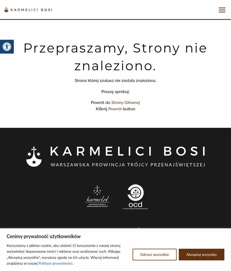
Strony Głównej (125, 102)
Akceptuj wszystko (201, 254)
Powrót (115, 108)
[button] (7, 47)
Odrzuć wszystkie (154, 254)
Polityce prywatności (55, 263)
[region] (115, 249)
